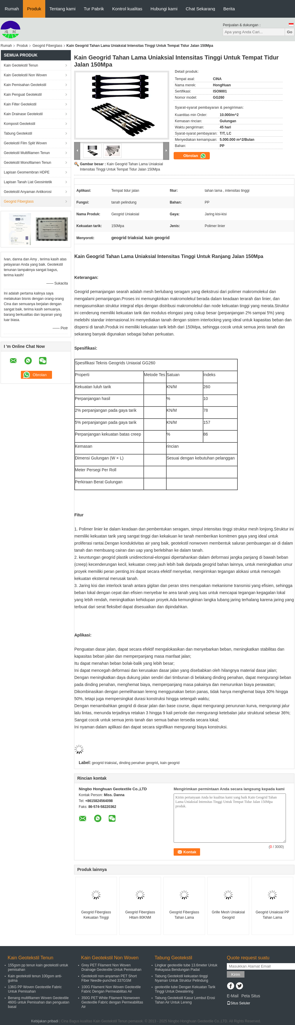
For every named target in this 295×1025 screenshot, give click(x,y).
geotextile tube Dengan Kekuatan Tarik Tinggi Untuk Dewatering (185, 989)
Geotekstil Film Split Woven (25, 143)
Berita (229, 8)
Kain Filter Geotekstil (20, 104)
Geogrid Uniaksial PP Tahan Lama (272, 915)
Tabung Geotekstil (18, 133)
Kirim (235, 974)
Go (289, 32)
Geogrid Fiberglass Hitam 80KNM (140, 915)
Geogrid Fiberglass (47, 46)
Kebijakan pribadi (44, 1021)
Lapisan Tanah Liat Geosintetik (28, 182)
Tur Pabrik (94, 8)
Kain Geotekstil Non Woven (25, 75)
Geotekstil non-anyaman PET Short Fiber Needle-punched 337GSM (109, 978)
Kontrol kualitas (127, 8)
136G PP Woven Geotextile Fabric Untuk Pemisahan (35, 989)
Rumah (12, 8)
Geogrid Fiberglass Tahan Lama (184, 915)
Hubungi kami (163, 8)
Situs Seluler (238, 1003)
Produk (34, 8)
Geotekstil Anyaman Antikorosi (27, 192)
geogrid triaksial (104, 763)
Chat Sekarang (200, 8)
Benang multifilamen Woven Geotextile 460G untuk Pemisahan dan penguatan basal (38, 1002)
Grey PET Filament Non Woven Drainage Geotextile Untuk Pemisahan (111, 967)
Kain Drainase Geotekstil (23, 114)
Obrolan (194, 156)
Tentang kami (62, 8)
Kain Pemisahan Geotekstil (25, 85)
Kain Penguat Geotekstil (23, 94)
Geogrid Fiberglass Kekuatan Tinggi (96, 915)
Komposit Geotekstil (19, 124)
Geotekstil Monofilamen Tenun (27, 163)
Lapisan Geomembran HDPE (26, 172)
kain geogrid (169, 763)
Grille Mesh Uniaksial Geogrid (228, 915)
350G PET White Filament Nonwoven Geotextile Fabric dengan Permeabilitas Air (112, 1002)
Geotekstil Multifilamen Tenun (27, 153)
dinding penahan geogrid (138, 763)
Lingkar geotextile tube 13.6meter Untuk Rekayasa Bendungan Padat (186, 967)
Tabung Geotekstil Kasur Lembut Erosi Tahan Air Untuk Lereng (185, 1000)
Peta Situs (250, 995)
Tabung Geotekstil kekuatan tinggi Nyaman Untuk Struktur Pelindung (181, 978)
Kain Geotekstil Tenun (21, 65)
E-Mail (233, 995)
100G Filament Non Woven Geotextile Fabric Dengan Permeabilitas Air (111, 989)
